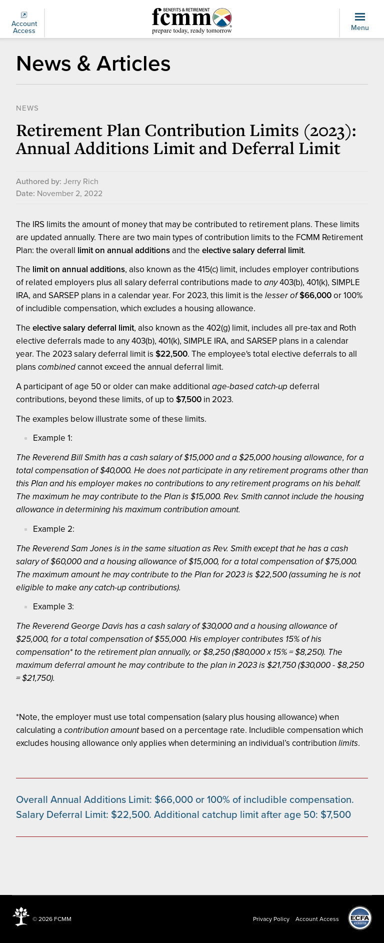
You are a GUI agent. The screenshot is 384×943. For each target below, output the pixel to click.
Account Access (24, 23)
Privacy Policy (271, 918)
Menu (360, 22)
